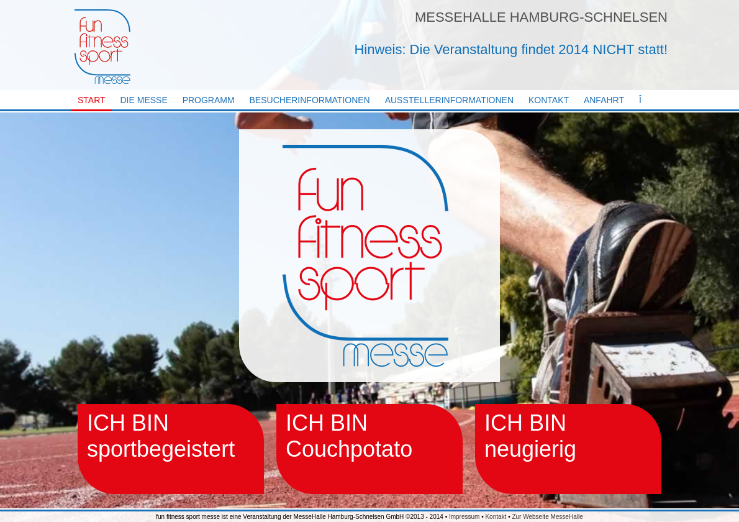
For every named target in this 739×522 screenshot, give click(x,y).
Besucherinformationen (310, 100)
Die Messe (144, 100)
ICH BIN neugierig (530, 436)
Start (92, 100)
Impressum (464, 516)
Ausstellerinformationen (449, 100)
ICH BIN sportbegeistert (161, 436)
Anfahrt (604, 100)
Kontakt (548, 100)
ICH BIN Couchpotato (349, 436)
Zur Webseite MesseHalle (547, 516)
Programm (209, 100)
